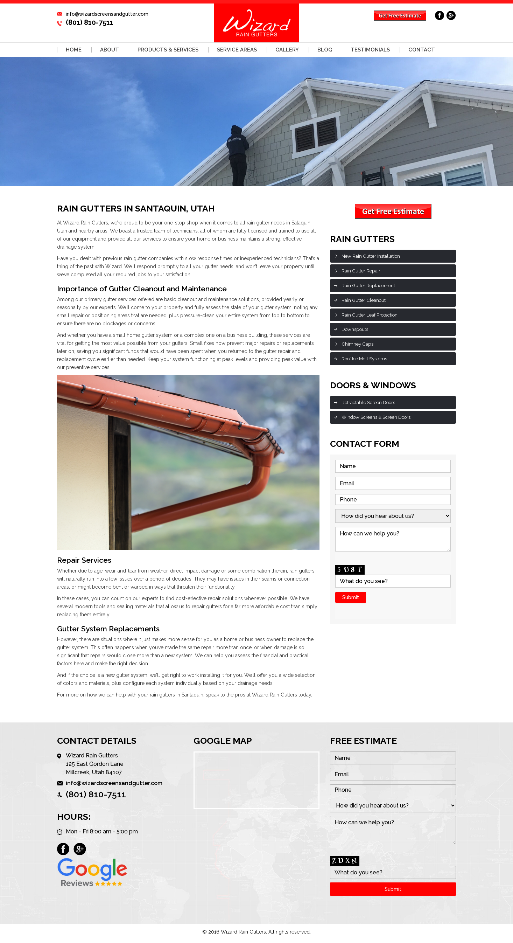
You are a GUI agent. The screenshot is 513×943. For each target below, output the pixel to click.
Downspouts (356, 331)
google (451, 15)
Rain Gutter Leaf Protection (372, 316)
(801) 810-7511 (89, 22)
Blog (324, 50)
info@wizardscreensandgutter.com (107, 14)
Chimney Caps (358, 346)
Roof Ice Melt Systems (367, 361)
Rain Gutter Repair (362, 271)
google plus (79, 849)
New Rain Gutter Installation (372, 256)
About (109, 50)
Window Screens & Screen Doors (380, 420)
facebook (440, 15)
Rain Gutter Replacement (370, 286)
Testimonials (370, 50)
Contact (421, 50)
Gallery (287, 50)
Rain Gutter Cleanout (365, 301)
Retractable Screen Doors (371, 405)
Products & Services (168, 50)
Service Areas (237, 50)
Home (74, 50)
